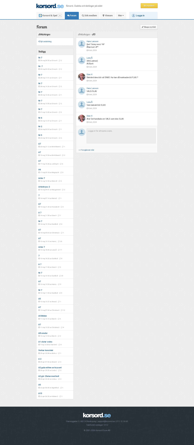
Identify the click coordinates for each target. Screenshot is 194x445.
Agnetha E (55, 388)
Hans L (54, 241)
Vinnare (107, 15)
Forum (71, 15)
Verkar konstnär (45, 350)
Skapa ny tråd (149, 27)
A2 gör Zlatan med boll (48, 376)
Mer (121, 15)
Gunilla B (55, 224)
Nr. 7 (40, 66)
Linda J (54, 370)
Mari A (54, 319)
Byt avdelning (44, 41)
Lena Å (54, 250)
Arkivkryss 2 (44, 187)
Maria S (54, 198)
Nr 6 (40, 118)
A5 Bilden (42, 316)
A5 (39, 299)
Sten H (54, 215)
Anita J (54, 353)
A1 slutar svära (45, 342)
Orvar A (54, 60)
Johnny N (55, 164)
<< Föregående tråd (86, 150)
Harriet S (54, 345)
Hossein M (55, 207)
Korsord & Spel (50, 15)
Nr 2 (40, 126)
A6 (39, 169)
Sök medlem (89, 15)
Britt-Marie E (56, 147)
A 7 (39, 212)
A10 (40, 393)
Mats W (54, 181)
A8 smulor (43, 333)
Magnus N (55, 172)
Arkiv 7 (41, 178)
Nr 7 (40, 58)
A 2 (39, 359)
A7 (39, 144)
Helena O (55, 396)
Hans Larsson (92, 41)
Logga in (138, 15)
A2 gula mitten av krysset (50, 367)
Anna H (54, 362)
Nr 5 (40, 135)
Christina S (56, 233)
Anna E (54, 302)
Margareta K (56, 190)
